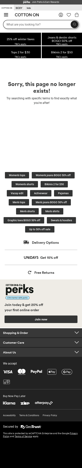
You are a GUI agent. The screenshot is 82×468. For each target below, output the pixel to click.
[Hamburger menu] (6, 14)
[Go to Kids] (28, 8)
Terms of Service (23, 436)
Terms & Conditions (29, 415)
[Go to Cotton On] (7, 7)
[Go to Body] (19, 8)
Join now (41, 319)
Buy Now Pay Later (14, 396)
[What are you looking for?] (41, 24)
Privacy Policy (50, 415)
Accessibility (9, 415)
